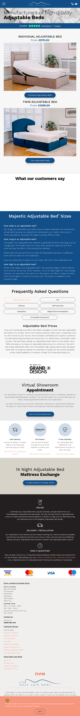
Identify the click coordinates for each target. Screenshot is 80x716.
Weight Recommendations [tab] (57, 311)
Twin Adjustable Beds (40, 160)
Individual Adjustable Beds (40, 95)
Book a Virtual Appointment (40, 414)
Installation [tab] (21, 311)
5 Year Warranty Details (65, 454)
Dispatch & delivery (11, 633)
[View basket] (75, 4)
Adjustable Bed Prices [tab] (21, 300)
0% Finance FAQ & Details (40, 454)
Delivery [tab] (21, 306)
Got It (40, 711)
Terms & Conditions (11, 666)
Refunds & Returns (11, 636)
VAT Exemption (9, 638)
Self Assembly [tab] (57, 306)
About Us (7, 660)
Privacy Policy (9, 663)
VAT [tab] (57, 300)
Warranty (7, 641)
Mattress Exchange (11, 644)
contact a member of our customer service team (56, 557)
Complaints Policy (10, 669)
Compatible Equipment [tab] (39, 317)
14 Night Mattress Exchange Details (40, 483)
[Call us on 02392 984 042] (72, 4)
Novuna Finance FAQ (11, 647)
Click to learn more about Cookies (25, 706)
